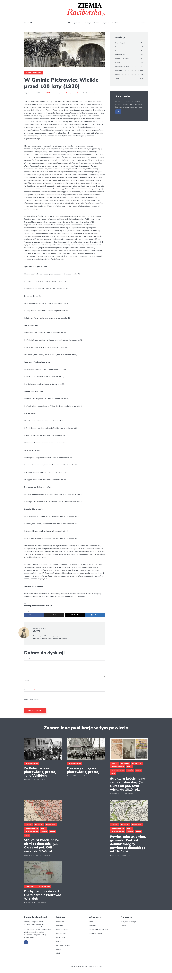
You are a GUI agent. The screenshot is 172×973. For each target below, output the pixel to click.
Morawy (27, 605)
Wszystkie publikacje (128, 922)
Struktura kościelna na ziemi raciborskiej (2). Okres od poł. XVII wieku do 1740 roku (41, 845)
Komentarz (28, 659)
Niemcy (35, 605)
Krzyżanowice (120, 55)
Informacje (92, 925)
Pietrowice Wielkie (33, 73)
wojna (49, 605)
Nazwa (27, 680)
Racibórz (118, 71)
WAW (49, 93)
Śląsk (117, 78)
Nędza (117, 63)
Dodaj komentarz (73, 93)
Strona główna (74, 23)
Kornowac (119, 47)
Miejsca (105, 23)
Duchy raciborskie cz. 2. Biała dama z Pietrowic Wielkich (42, 895)
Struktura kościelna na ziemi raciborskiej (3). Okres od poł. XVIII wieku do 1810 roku (127, 784)
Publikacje (87, 23)
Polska (42, 605)
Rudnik (117, 74)
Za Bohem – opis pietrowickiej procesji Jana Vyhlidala (40, 771)
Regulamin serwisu (95, 933)
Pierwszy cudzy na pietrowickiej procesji (83, 770)
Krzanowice (119, 51)
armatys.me (83, 966)
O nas (96, 23)
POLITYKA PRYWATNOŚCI (98, 929)
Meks (94, 966)
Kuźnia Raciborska (122, 59)
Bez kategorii (120, 43)
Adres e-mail (29, 690)
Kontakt (115, 23)
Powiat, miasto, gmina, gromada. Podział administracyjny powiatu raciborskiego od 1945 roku (128, 844)
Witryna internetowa (31, 699)
